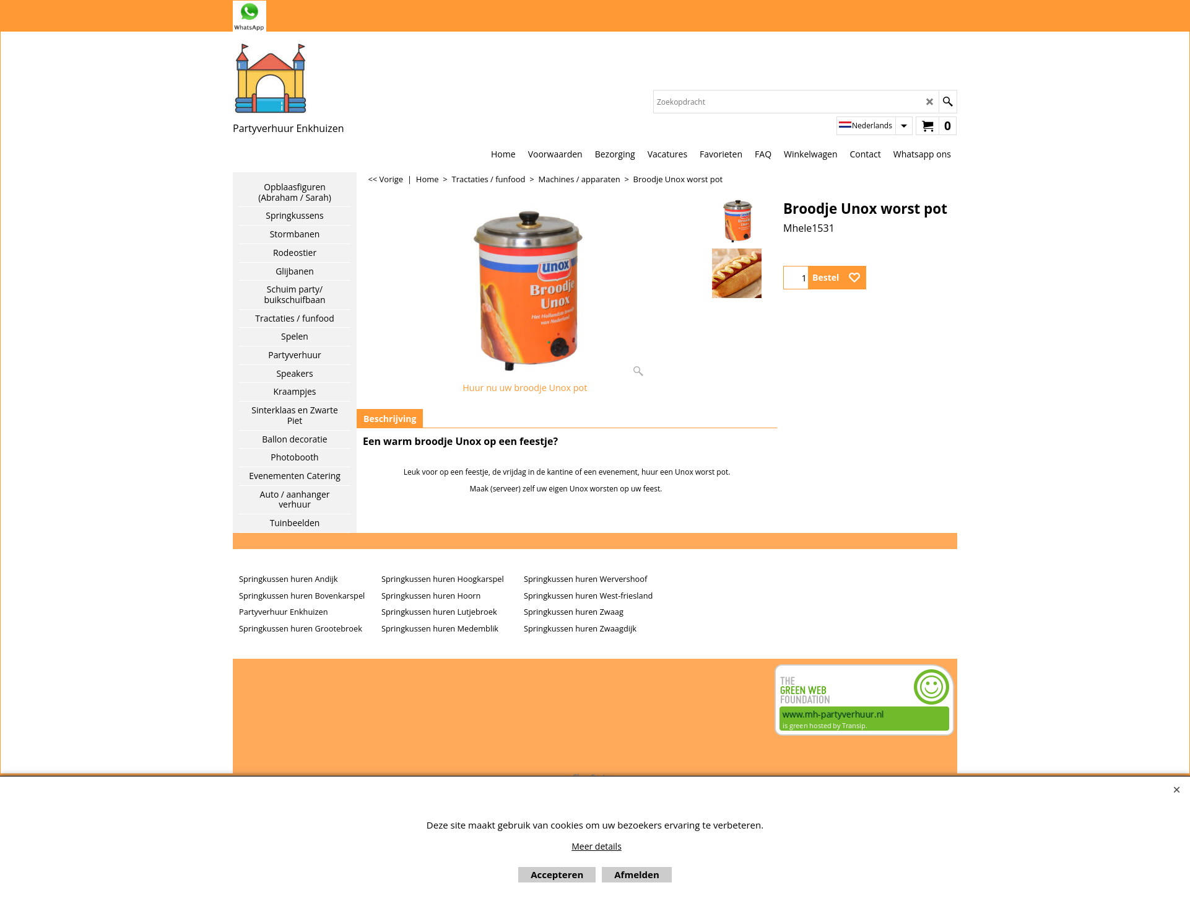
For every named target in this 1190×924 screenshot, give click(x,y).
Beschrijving (389, 419)
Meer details (596, 846)
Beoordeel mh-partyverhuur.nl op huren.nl (282, 708)
